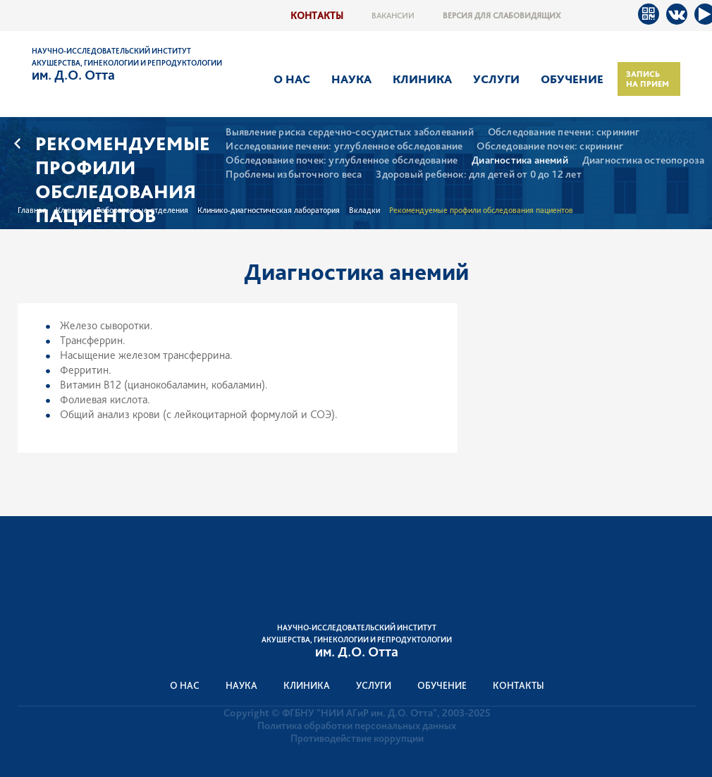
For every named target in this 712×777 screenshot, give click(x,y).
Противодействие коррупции (357, 738)
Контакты (316, 15)
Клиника (422, 79)
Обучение (572, 79)
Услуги (496, 79)
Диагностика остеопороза (643, 160)
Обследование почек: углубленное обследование (342, 160)
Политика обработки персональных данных (356, 725)
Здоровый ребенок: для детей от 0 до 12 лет (478, 174)
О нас (292, 79)
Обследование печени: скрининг (564, 132)
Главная (32, 210)
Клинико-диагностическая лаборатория (268, 210)
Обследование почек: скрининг (550, 146)
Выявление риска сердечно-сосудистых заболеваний (349, 132)
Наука (351, 79)
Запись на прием (647, 79)
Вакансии (393, 15)
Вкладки (364, 210)
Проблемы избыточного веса (294, 174)
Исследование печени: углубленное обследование (344, 146)
